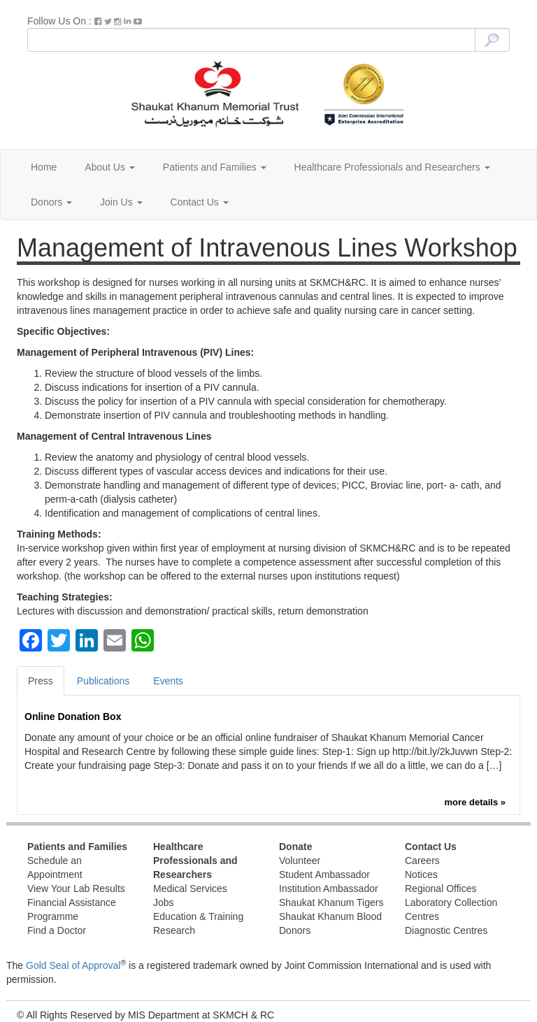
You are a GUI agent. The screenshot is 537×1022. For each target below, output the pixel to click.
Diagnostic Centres (446, 930)
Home (44, 167)
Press (40, 680)
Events (168, 680)
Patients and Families (214, 167)
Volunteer (299, 860)
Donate (295, 846)
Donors (51, 202)
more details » (475, 802)
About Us (109, 167)
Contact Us (200, 202)
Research (174, 930)
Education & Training (198, 916)
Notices (421, 874)
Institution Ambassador (328, 888)
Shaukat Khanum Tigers (331, 902)
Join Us (121, 202)
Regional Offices (440, 888)
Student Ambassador (324, 874)
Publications (103, 680)
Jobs (163, 902)
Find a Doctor (56, 930)
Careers (422, 860)
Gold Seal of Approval (73, 965)
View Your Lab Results (76, 888)
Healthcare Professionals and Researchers (392, 167)
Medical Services (190, 888)
